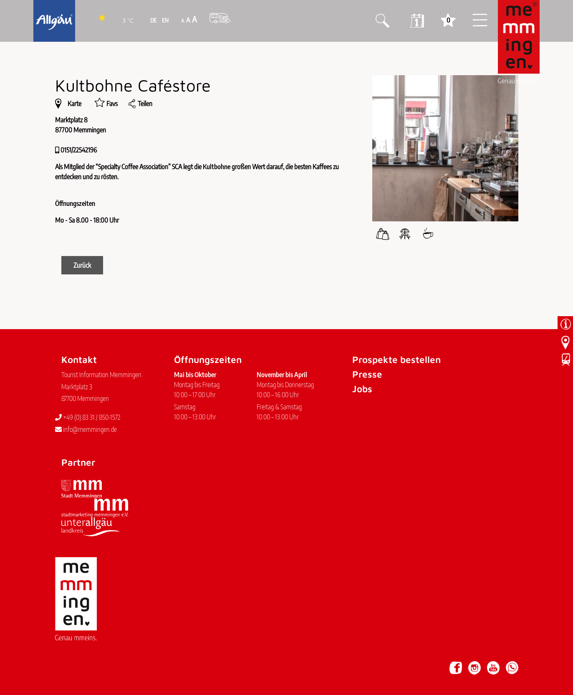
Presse (367, 374)
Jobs (362, 388)
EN (165, 20)
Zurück (82, 265)
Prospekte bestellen (396, 359)
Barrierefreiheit (147, 663)
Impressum (72, 663)
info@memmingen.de (86, 429)
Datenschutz (107, 663)
